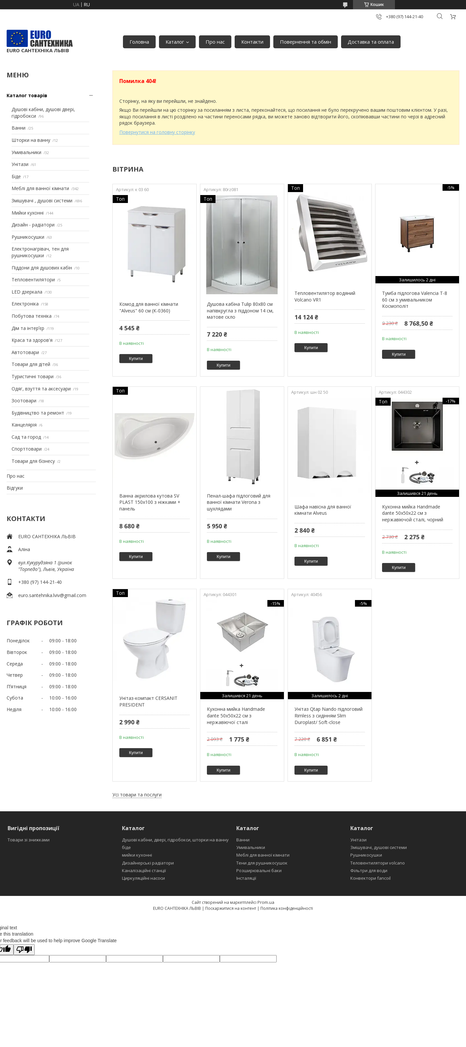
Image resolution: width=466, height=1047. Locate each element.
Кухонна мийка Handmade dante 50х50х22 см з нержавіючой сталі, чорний (412, 513)
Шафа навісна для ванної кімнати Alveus (322, 509)
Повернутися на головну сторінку (157, 132)
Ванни (18, 128)
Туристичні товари (33, 376)
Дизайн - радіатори (33, 224)
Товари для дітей (31, 364)
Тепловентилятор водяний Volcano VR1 (324, 296)
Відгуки (15, 488)
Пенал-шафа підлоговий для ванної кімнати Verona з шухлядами (238, 502)
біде (126, 847)
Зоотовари (24, 400)
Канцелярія (24, 425)
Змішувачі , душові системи (42, 200)
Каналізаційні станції (144, 870)
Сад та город (26, 437)
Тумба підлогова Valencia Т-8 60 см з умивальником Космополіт (414, 299)
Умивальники (26, 152)
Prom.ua (265, 902)
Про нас (215, 41)
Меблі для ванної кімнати (40, 188)
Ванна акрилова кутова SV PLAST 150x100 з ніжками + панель (149, 502)
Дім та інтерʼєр (28, 328)
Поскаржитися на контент (230, 908)
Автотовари (25, 352)
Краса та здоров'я (32, 340)
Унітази (20, 164)
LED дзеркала (27, 292)
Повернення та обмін (305, 41)
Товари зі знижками (29, 840)
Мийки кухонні (28, 213)
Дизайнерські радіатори (148, 863)
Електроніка (25, 304)
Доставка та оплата (371, 41)
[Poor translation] (24, 949)
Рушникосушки (28, 237)
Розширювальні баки (259, 870)
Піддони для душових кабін (42, 267)
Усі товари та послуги (137, 794)
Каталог (175, 41)
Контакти (252, 41)
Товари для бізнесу (33, 461)
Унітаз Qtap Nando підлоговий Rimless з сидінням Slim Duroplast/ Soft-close (328, 715)
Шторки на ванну (31, 140)
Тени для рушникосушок (262, 863)
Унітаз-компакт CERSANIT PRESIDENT (148, 701)
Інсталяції (246, 878)
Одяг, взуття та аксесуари (41, 388)
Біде (16, 176)
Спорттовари (27, 449)
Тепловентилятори (33, 279)
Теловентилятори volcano (377, 863)
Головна (139, 41)
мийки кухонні (137, 855)
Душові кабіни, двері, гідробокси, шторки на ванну (175, 840)
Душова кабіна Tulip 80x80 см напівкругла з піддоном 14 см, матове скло (240, 310)
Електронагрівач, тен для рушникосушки (40, 252)
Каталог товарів (27, 95)
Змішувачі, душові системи (378, 847)
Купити (136, 358)
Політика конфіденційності (286, 908)
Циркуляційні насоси (143, 878)
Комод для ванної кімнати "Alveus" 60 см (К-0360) (148, 307)
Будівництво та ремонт (38, 413)
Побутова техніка (32, 316)
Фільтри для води (368, 870)
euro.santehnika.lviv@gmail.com (52, 595)
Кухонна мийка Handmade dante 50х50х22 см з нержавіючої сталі (236, 715)
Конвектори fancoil (370, 878)
